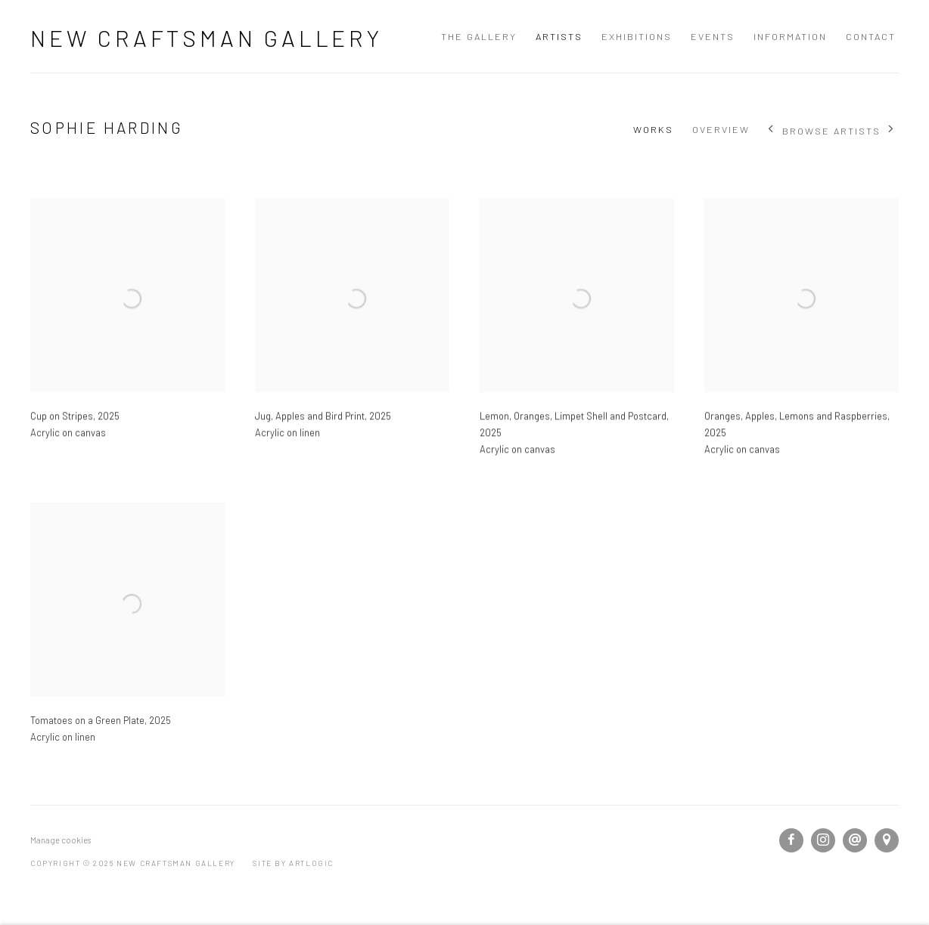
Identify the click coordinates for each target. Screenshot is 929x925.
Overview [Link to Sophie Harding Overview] (721, 129)
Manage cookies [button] (60, 840)
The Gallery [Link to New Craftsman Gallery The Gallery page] (479, 36)
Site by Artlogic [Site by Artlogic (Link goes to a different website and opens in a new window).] (293, 863)
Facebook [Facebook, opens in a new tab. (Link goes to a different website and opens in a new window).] (791, 840)
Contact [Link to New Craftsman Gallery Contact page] (871, 36)
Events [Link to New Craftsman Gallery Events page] (713, 36)
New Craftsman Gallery (206, 37)
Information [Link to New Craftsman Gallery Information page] (790, 36)
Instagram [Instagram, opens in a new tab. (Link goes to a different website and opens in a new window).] (823, 840)
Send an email (855, 840)
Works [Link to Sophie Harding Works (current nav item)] (653, 129)
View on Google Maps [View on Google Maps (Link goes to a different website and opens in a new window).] (887, 840)
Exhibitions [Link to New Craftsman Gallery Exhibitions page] (636, 36)
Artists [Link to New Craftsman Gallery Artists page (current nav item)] (559, 36)
